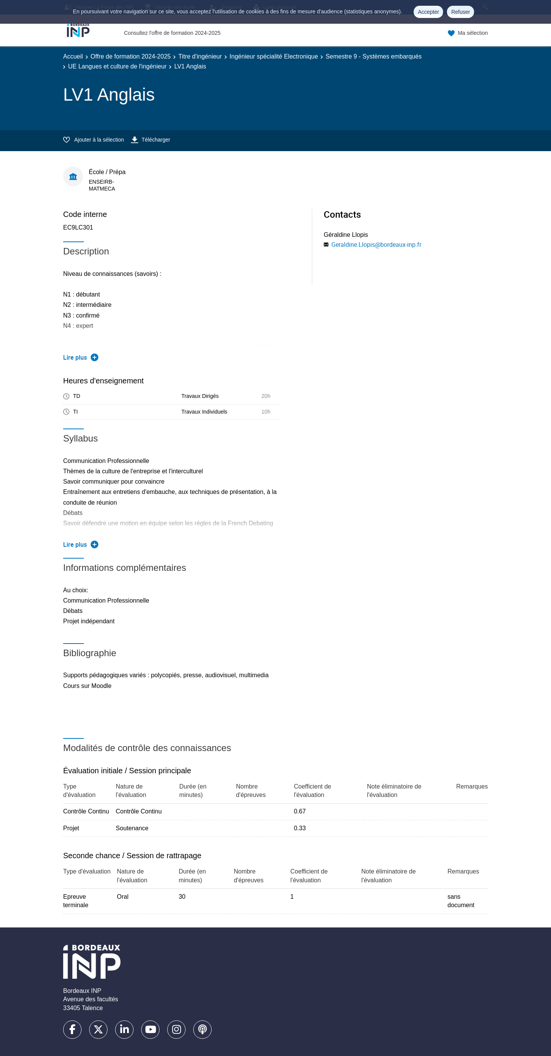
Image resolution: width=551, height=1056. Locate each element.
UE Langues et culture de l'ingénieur (117, 66)
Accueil (73, 56)
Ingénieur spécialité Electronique (274, 56)
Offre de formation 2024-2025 (131, 56)
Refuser (460, 12)
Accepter (428, 12)
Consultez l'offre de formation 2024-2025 (172, 33)
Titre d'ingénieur (200, 56)
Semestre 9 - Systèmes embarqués (374, 56)
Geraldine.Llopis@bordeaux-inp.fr (376, 244)
